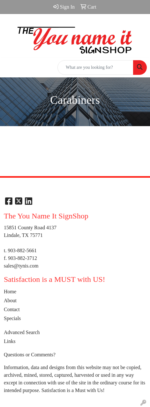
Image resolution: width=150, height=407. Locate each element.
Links (9, 341)
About (10, 300)
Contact (12, 309)
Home (10, 291)
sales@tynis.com (21, 265)
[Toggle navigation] (10, 67)
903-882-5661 (22, 250)
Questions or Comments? (30, 354)
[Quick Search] (95, 67)
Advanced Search (22, 332)
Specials (12, 318)
